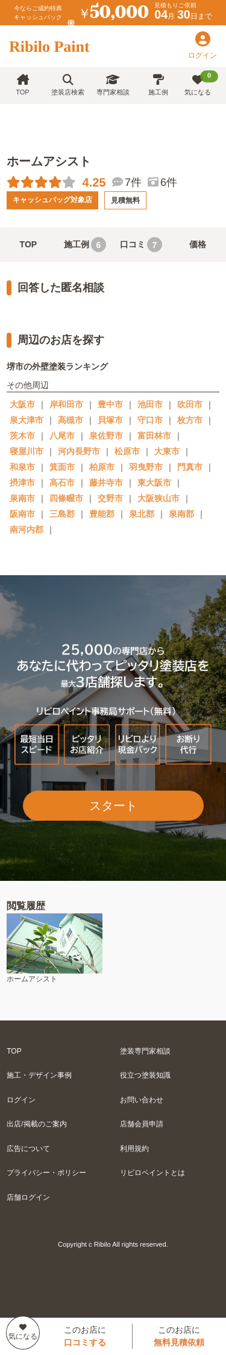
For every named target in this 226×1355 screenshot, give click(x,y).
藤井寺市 (106, 482)
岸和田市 (66, 404)
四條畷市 (66, 498)
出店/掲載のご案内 (36, 1124)
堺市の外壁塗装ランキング (57, 366)
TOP (22, 85)
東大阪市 (154, 482)
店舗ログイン (28, 1197)
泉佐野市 (106, 435)
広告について (28, 1148)
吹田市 (189, 404)
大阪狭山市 (158, 498)
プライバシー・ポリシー (46, 1172)
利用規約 (134, 1148)
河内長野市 (79, 451)
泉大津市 (26, 420)
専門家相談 (113, 85)
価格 (197, 244)
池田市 (150, 404)
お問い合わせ (141, 1100)
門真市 (189, 467)
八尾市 (62, 435)
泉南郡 (181, 514)
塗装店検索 (67, 85)
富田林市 (154, 435)
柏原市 (102, 467)
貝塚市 (110, 420)
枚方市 (189, 420)
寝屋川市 (26, 451)
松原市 (127, 451)
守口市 (150, 420)
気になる (201, 83)
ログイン (21, 1100)
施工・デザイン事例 (39, 1075)
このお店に (85, 1336)
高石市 (62, 482)
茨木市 (22, 435)
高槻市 (70, 420)
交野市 (110, 498)
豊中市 (110, 404)
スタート (113, 805)
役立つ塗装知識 (145, 1075)
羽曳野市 (146, 467)
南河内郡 (26, 529)
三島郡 (62, 514)
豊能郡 (102, 514)
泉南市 (22, 498)
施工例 (158, 85)
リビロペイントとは (152, 1172)
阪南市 (22, 514)
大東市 (167, 451)
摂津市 (22, 482)
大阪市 (22, 404)
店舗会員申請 (141, 1124)
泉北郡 (141, 514)
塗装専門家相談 (145, 1051)
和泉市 (22, 467)
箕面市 (62, 467)
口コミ (141, 244)
